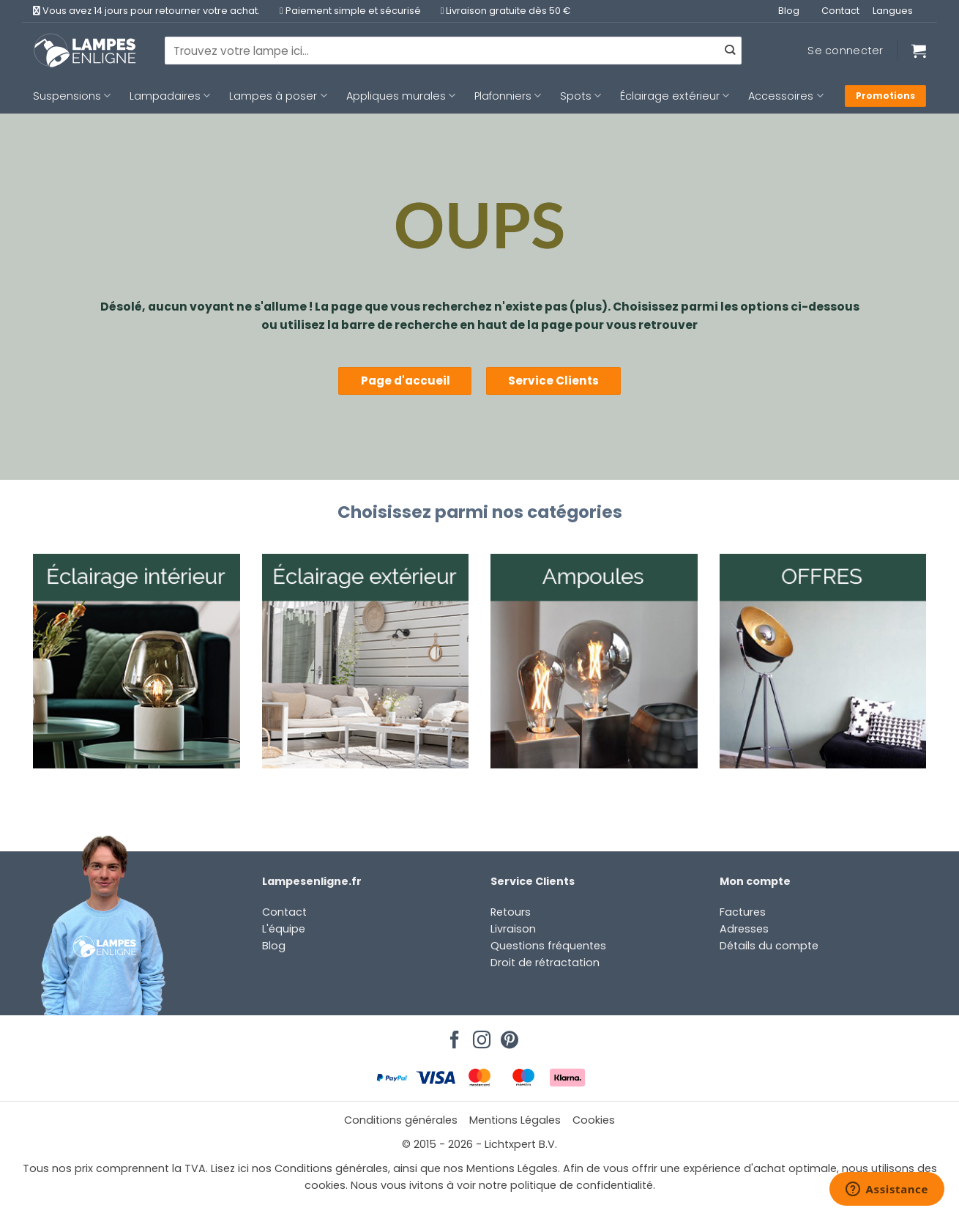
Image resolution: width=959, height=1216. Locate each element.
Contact (840, 10)
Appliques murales (400, 96)
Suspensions (72, 96)
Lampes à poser (277, 96)
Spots (580, 96)
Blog (788, 10)
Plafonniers (507, 96)
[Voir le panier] (918, 50)
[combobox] (453, 50)
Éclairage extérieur (674, 96)
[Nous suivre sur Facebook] (452, 1035)
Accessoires (785, 96)
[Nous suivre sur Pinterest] (507, 1035)
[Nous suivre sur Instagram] (479, 1035)
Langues (893, 10)
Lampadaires (170, 96)
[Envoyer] (730, 51)
